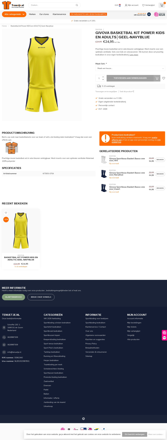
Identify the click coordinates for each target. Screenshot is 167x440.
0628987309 (12, 337)
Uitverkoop (48, 406)
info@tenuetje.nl (14, 352)
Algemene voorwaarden (95, 335)
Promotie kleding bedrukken (55, 377)
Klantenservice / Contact (95, 327)
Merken (32, 14)
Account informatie (135, 318)
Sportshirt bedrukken (52, 327)
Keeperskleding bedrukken (55, 339)
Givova (99, 29)
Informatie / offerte (51, 398)
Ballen (46, 394)
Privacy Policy (91, 343)
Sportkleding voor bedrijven (96, 318)
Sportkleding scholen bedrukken (57, 322)
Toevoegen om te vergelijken (106, 91)
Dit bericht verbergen (134, 434)
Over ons (89, 331)
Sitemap (88, 356)
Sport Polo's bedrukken (53, 348)
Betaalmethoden (92, 348)
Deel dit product (127, 91)
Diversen (47, 385)
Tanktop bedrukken (52, 352)
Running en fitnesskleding (54, 356)
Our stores (44, 14)
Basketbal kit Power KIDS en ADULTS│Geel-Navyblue (32, 26)
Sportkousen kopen (52, 335)
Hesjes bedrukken (51, 360)
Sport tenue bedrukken (53, 343)
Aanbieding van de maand (54, 402)
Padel (46, 389)
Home (4, 26)
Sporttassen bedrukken (53, 373)
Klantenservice (59, 14)
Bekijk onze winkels (41, 297)
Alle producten (133, 339)
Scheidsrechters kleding (54, 369)
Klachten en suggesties (95, 339)
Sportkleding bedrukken (95, 322)
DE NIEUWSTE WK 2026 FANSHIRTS (88, 14)
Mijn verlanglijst (133, 331)
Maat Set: (101, 63)
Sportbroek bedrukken (53, 331)
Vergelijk (130, 335)
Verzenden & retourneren (96, 352)
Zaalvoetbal (49, 381)
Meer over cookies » (155, 434)
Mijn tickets (131, 327)
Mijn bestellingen (134, 322)
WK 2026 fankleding (52, 318)
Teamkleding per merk (53, 364)
